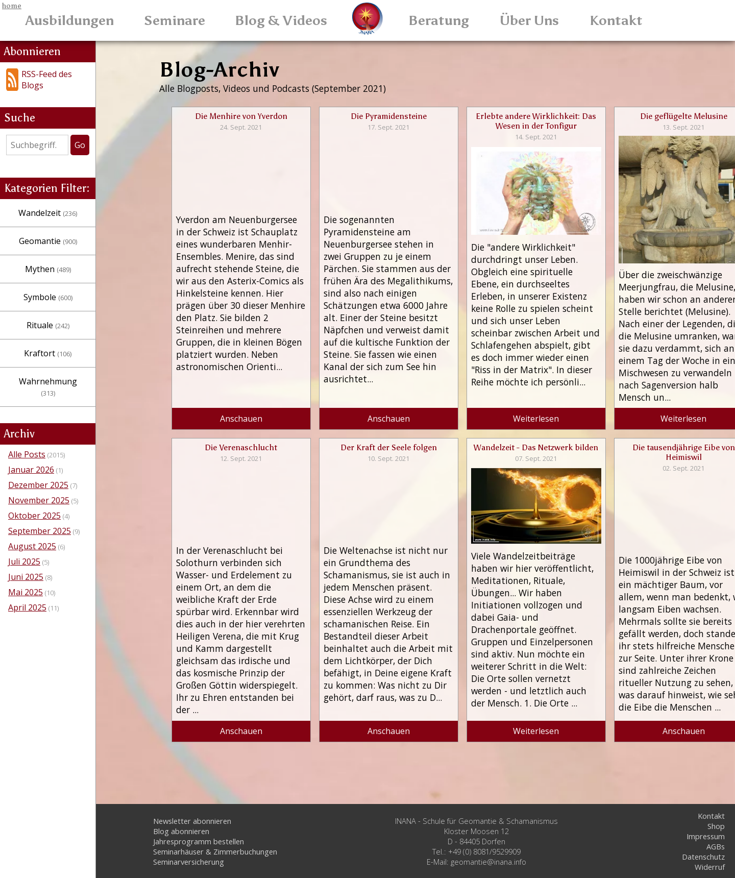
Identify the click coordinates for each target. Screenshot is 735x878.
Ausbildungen (70, 20)
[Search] (60, 135)
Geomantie (71, 230)
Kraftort (71, 343)
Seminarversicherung (188, 862)
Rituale (71, 315)
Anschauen (235, 430)
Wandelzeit (71, 202)
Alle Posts (26, 432)
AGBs (715, 846)
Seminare (174, 20)
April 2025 (27, 586)
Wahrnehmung (71, 371)
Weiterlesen (507, 430)
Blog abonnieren (181, 831)
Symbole (71, 286)
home (11, 5)
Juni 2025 (25, 555)
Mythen (71, 258)
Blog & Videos (281, 20)
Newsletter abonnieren (192, 821)
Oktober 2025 (34, 494)
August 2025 (32, 524)
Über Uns (529, 20)
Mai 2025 (25, 570)
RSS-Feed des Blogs (51, 74)
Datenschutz (703, 856)
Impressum (706, 836)
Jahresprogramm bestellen (198, 841)
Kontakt (616, 20)
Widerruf (710, 867)
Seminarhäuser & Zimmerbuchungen (215, 851)
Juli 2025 (24, 540)
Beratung (438, 20)
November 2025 (38, 478)
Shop (716, 826)
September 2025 (39, 509)
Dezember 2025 (38, 463)
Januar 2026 (31, 448)
